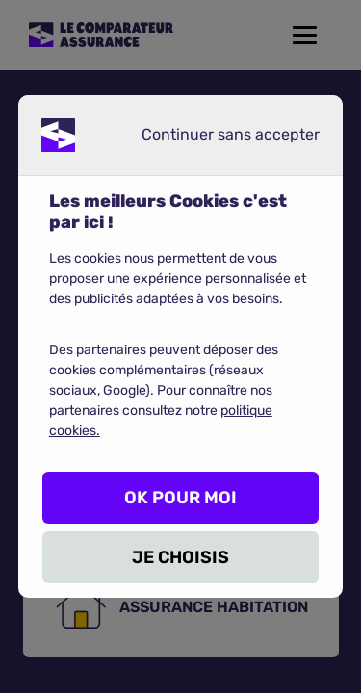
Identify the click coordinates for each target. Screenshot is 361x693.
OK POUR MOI (180, 497)
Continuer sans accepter (215, 138)
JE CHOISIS (180, 557)
